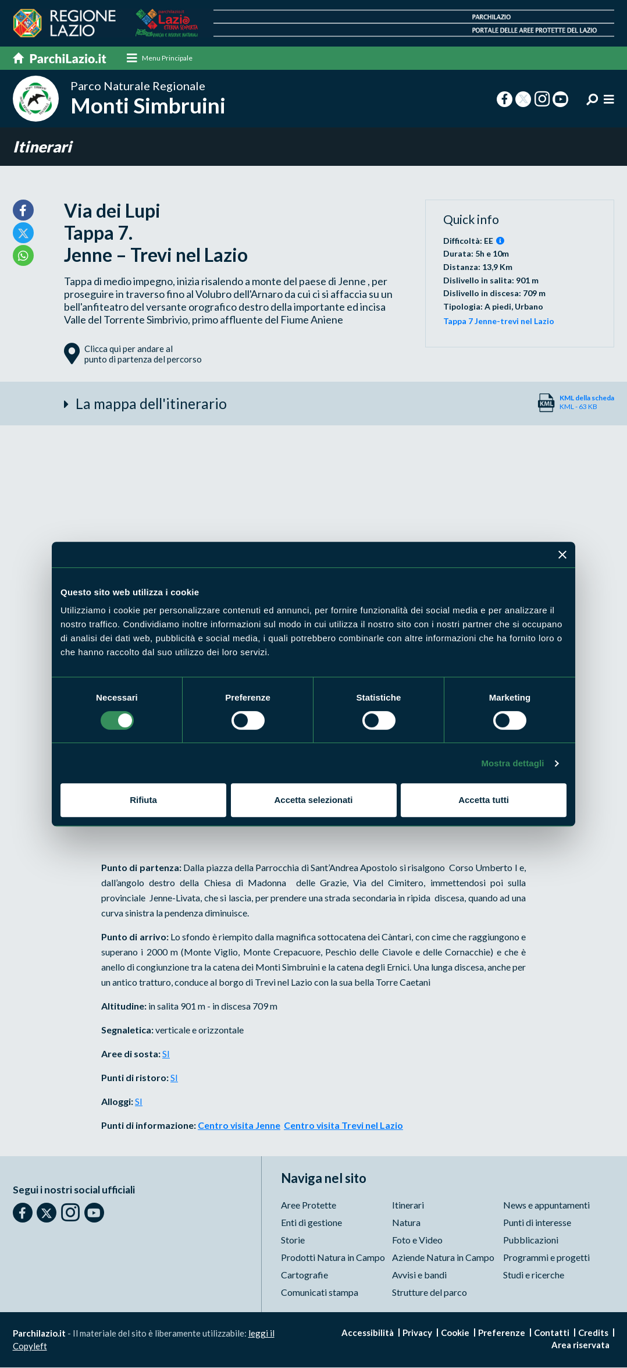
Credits (593, 1333)
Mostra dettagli (512, 763)
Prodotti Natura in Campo (333, 1257)
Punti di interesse (537, 1222)
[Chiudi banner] (562, 554)
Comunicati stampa (319, 1292)
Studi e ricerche (533, 1275)
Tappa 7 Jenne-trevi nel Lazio (498, 321)
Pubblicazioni (530, 1240)
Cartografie (304, 1275)
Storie (293, 1240)
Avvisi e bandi (419, 1275)
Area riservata (580, 1345)
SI (166, 1054)
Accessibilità (367, 1333)
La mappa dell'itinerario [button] (151, 404)
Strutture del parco (429, 1292)
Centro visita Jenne (239, 1126)
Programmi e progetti (546, 1257)
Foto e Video (417, 1240)
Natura (406, 1222)
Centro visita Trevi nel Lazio (344, 1126)
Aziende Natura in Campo (443, 1257)
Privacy (417, 1333)
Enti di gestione (311, 1222)
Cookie (455, 1333)
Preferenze (501, 1333)
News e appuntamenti (546, 1205)
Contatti (551, 1333)
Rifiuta (143, 800)
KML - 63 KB (587, 402)
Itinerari (43, 147)
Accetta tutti (483, 800)
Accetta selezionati (313, 800)
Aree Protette (308, 1205)
